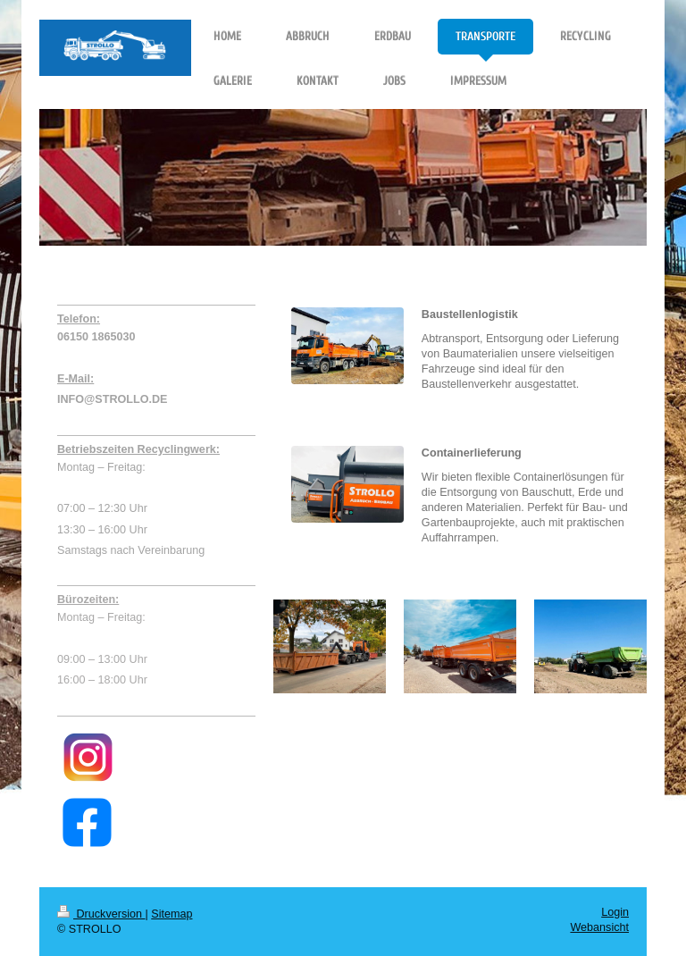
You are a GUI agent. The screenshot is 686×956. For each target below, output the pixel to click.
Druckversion (101, 914)
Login (615, 912)
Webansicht (599, 927)
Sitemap (171, 914)
